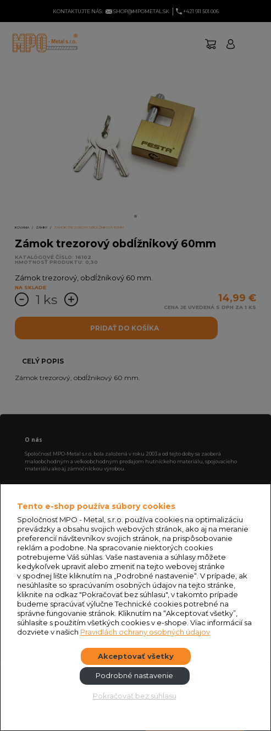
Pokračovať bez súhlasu (134, 695)
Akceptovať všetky (136, 656)
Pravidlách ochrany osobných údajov (145, 631)
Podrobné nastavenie (134, 675)
